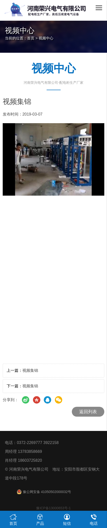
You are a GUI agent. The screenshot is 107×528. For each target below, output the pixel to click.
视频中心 (46, 38)
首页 (30, 38)
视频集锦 (30, 370)
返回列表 (88, 411)
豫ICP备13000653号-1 (53, 508)
